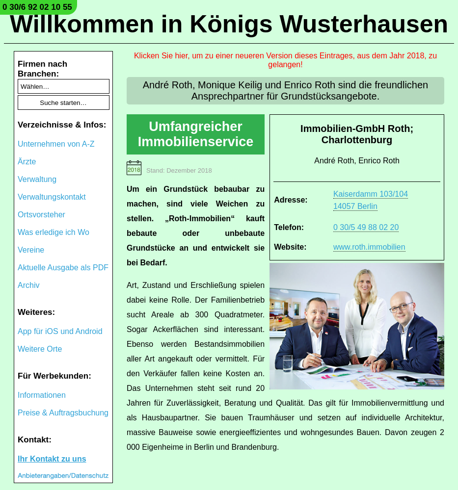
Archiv (28, 285)
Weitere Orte (40, 349)
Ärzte (27, 161)
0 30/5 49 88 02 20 (366, 227)
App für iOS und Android (60, 331)
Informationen (42, 395)
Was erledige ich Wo (53, 232)
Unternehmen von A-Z (56, 144)
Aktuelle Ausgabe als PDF (63, 267)
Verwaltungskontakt (52, 197)
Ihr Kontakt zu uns (52, 459)
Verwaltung (37, 179)
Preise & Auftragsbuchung (63, 413)
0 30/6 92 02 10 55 (37, 7)
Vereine (31, 250)
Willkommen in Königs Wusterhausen (229, 24)
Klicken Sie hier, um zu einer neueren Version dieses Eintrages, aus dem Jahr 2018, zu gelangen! (285, 60)
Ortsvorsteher (41, 214)
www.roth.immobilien (369, 247)
